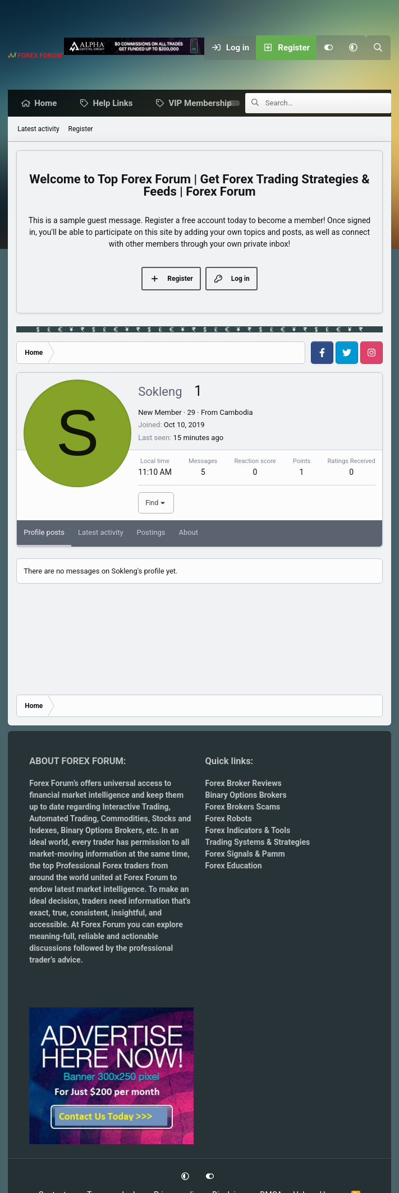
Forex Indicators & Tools (247, 830)
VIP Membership (202, 104)
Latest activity (38, 129)
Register (80, 129)
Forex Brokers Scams (242, 806)
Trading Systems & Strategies (257, 842)
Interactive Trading (136, 806)
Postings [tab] (151, 533)
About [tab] (188, 533)
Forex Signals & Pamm (245, 853)
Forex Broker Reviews (243, 783)
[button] (353, 47)
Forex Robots (228, 818)
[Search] (378, 47)
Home (48, 104)
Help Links (115, 104)
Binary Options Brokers (101, 830)
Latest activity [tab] (100, 533)
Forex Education (233, 865)
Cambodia (236, 413)
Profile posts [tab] (44, 533)
